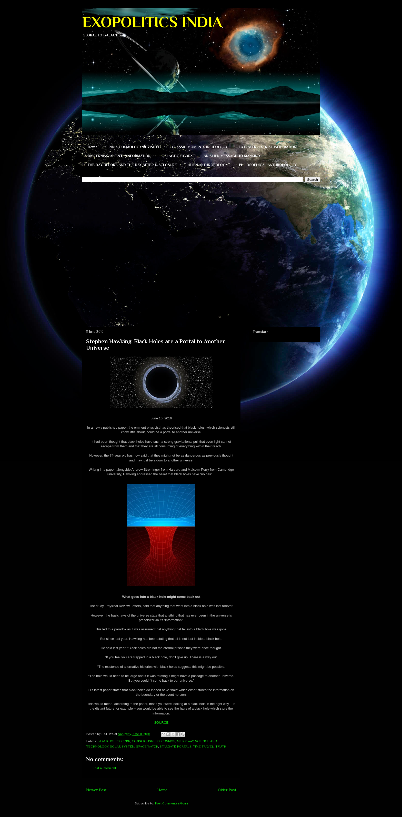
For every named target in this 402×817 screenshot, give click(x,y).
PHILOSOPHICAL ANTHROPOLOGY (268, 165)
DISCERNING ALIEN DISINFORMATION (119, 156)
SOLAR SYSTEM (122, 746)
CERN (125, 741)
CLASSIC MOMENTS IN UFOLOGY (200, 147)
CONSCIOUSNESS (146, 741)
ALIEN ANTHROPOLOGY (208, 165)
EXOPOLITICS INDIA (152, 22)
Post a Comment (104, 768)
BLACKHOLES (108, 741)
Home (92, 147)
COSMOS (168, 741)
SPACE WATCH (147, 746)
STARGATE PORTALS (176, 746)
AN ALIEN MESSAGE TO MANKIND (232, 156)
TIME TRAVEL (203, 746)
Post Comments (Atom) (171, 803)
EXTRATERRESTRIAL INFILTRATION (267, 147)
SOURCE (161, 722)
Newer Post (96, 790)
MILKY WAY (185, 741)
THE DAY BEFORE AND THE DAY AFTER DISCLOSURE (132, 165)
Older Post (227, 790)
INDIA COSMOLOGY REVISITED (134, 147)
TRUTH (220, 746)
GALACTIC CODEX (177, 156)
